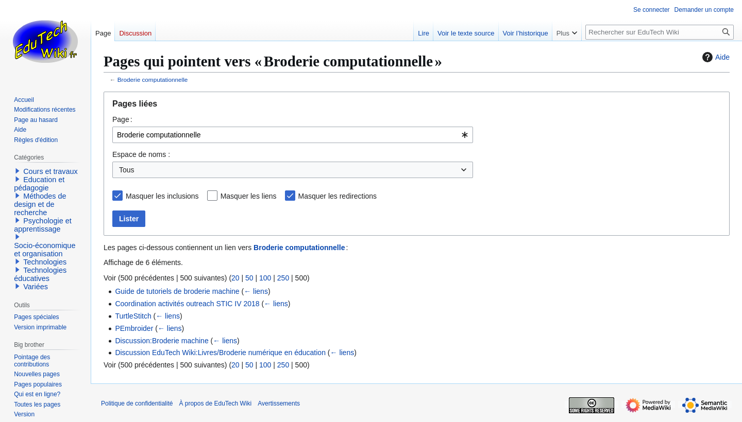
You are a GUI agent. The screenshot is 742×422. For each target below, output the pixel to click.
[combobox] (292, 135)
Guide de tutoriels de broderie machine (177, 291)
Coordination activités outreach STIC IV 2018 (187, 304)
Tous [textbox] (126, 170)
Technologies (44, 262)
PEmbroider (134, 328)
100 (265, 278)
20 (235, 278)
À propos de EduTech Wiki (215, 403)
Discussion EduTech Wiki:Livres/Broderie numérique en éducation (220, 352)
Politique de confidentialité (137, 403)
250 (283, 278)
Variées (35, 287)
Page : (122, 119)
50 (249, 278)
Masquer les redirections (337, 196)
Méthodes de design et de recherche (40, 204)
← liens (256, 291)
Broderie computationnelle (152, 79)
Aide (715, 57)
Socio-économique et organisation (44, 249)
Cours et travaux (50, 171)
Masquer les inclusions (162, 196)
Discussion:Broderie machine (161, 341)
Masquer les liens (249, 196)
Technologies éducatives (40, 274)
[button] (17, 170)
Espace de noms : (141, 154)
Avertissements (279, 403)
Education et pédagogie (39, 183)
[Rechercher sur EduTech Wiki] (659, 32)
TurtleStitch (133, 316)
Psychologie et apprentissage (43, 225)
